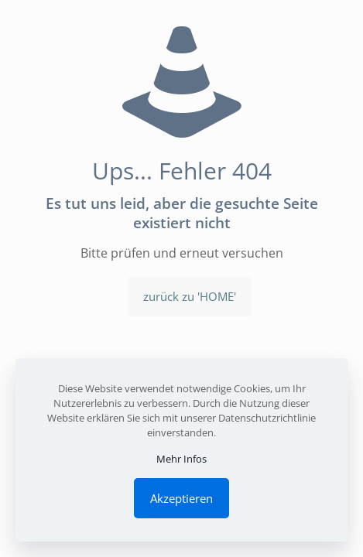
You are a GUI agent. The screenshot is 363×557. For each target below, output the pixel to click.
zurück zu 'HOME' (189, 296)
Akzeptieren (181, 498)
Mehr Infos (181, 459)
